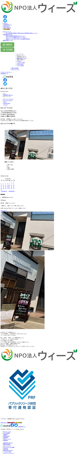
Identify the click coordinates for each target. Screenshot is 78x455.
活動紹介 (15, 33)
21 (9, 186)
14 (9, 185)
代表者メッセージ (33, 33)
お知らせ (5, 23)
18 (3, 186)
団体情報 (26, 33)
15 (11, 185)
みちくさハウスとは (8, 99)
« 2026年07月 (4, 191)
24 (1, 188)
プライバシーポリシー (8, 453)
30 (13, 188)
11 (3, 185)
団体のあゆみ (21, 33)
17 (1, 186)
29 (11, 188)
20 (7, 186)
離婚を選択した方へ (8, 40)
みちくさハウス (16, 37)
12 (5, 185)
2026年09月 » (12, 191)
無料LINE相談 (15, 36)
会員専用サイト (22, 426)
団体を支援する (7, 27)
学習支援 (27, 39)
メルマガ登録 (6, 29)
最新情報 (5, 440)
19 (5, 186)
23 (13, 186)
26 (5, 188)
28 (9, 188)
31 (1, 189)
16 (13, 185)
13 (7, 185)
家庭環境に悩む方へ (8, 34)
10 (1, 185)
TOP (4, 93)
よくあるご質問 (21, 62)
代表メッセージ (7, 439)
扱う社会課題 (9, 33)
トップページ (20, 54)
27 (7, 188)
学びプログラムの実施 (19, 39)
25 (3, 188)
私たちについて (7, 31)
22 (11, 186)
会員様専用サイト (7, 24)
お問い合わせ (6, 26)
